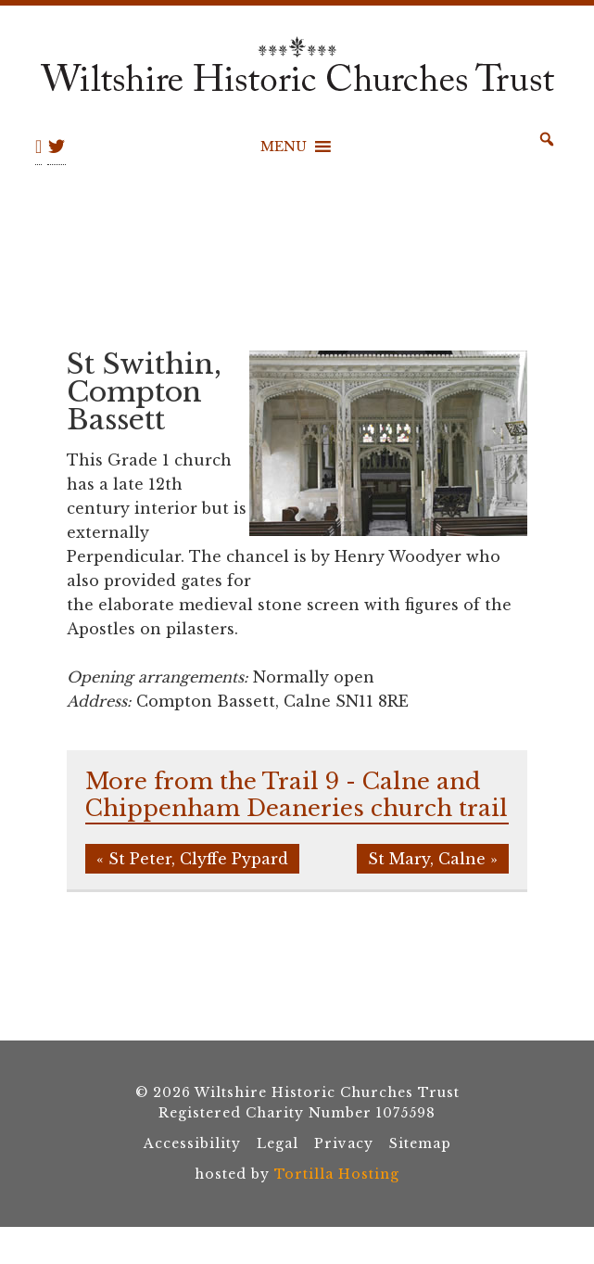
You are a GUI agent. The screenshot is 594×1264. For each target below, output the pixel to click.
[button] (283, 146)
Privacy (343, 1143)
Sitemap (420, 1143)
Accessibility (192, 1143)
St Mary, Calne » (433, 858)
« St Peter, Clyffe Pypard (192, 858)
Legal (277, 1143)
